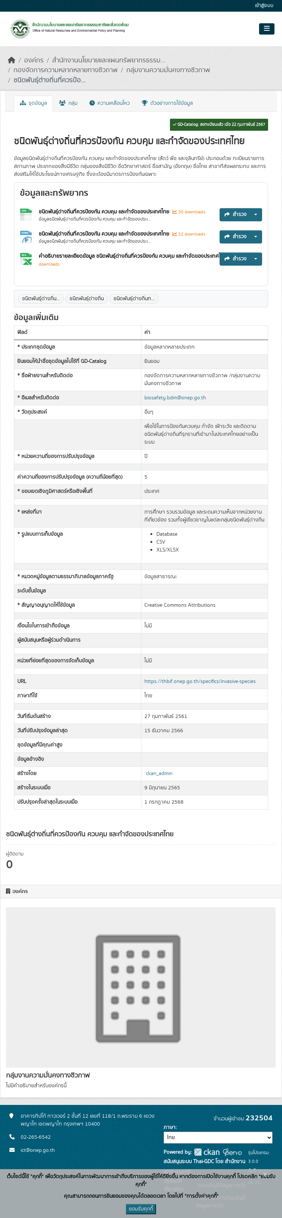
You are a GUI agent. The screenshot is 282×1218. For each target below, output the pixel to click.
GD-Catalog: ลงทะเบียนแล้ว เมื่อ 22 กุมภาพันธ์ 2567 (219, 125)
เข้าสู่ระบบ (264, 5)
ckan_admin (159, 773)
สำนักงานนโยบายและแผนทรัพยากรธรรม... (108, 60)
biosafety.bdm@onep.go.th (175, 398)
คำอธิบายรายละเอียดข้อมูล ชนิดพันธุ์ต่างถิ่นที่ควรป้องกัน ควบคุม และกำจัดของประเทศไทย (133, 256)
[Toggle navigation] (266, 29)
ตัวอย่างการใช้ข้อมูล (167, 103)
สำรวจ (235, 214)
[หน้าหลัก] (11, 60)
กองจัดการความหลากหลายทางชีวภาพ (66, 70)
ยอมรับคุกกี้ (141, 1209)
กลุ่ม (68, 103)
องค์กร (34, 60)
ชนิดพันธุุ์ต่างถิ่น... (41, 298)
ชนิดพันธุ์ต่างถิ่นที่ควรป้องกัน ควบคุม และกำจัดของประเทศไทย (105, 212)
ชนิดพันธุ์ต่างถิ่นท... (134, 298)
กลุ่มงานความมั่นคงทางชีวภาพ (168, 70)
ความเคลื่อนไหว (109, 103)
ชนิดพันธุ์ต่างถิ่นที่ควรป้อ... (49, 80)
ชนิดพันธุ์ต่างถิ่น (87, 298)
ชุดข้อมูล (33, 103)
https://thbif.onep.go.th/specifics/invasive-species (200, 681)
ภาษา (170, 1127)
